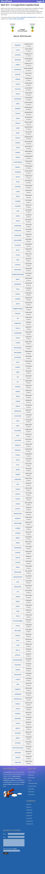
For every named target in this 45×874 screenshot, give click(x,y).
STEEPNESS (28, 293)
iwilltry (18, 372)
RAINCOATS (28, 434)
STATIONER (29, 415)
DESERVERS (28, 297)
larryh (17, 435)
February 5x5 (29, 812)
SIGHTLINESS (28, 49)
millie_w (18, 650)
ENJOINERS (28, 659)
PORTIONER (28, 356)
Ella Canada (18, 630)
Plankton (17, 152)
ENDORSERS (28, 278)
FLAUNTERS (28, 229)
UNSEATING (28, 234)
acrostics (5, 778)
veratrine (17, 498)
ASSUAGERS (28, 332)
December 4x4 (30, 821)
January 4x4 (29, 815)
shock (17, 362)
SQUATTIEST (28, 73)
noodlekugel (18, 694)
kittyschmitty (17, 586)
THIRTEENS (28, 717)
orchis (17, 50)
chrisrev (18, 176)
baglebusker (18, 323)
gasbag (18, 596)
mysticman (18, 54)
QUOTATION (28, 683)
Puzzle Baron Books (33, 783)
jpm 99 (18, 303)
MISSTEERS (28, 376)
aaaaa (17, 420)
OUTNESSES (28, 419)
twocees (18, 328)
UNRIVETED (28, 190)
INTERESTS (28, 610)
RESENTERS (28, 424)
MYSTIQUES (28, 200)
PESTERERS (28, 698)
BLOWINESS (28, 537)
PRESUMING (28, 566)
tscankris (17, 562)
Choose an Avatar (32, 786)
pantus (18, 606)
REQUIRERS (28, 195)
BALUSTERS (28, 571)
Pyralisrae (17, 313)
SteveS (18, 616)
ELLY (17, 464)
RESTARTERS (28, 141)
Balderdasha (17, 411)
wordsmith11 (17, 357)
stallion (18, 542)
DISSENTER (28, 385)
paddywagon (17, 225)
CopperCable (17, 235)
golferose (17, 655)
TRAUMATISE (28, 161)
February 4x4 (29, 810)
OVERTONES (28, 761)
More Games (31, 791)
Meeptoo (17, 167)
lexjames (17, 367)
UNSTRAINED (28, 185)
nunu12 (18, 337)
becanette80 (18, 430)
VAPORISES (28, 371)
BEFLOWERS (28, 502)
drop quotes (18, 778)
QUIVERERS (28, 210)
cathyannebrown (17, 577)
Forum (30, 780)
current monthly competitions (16, 19)
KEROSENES (28, 283)
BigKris (18, 538)
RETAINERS (28, 239)
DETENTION (28, 639)
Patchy (18, 567)
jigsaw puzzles (16, 776)
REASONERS (28, 244)
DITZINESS (28, 322)
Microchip (17, 89)
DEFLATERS (28, 463)
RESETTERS (28, 478)
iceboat (18, 625)
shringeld (17, 533)
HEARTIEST (28, 258)
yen (18, 381)
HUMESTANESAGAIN (17, 274)
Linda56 (18, 342)
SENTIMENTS (28, 180)
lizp (18, 377)
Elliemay (18, 123)
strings (18, 118)
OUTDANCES (28, 405)
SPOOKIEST (28, 746)
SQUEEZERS (28, 302)
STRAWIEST (28, 288)
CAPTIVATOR (28, 132)
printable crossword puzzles (13, 784)
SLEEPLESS (18, 479)
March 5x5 (29, 807)
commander (18, 752)
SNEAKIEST (28, 410)
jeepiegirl (17, 298)
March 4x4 (29, 804)
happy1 (18, 601)
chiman (18, 220)
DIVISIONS (28, 663)
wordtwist (12, 780)
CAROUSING (28, 551)
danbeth (18, 391)
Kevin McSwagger (17, 621)
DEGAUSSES (28, 488)
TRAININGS (29, 556)
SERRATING (28, 390)
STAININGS (28, 507)
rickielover (18, 386)
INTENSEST (28, 619)
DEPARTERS (28, 268)
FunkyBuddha (17, 333)
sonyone (17, 679)
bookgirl (18, 669)
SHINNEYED (28, 400)
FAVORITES (29, 215)
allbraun (18, 728)
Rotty (17, 259)
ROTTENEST (28, 219)
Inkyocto (17, 137)
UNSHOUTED (28, 444)
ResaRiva (17, 713)
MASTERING (28, 263)
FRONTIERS (28, 561)
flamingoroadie (18, 513)
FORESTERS (28, 249)
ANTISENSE (28, 366)
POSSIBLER (28, 756)
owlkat (18, 128)
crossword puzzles (7, 782)
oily (18, 591)
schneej (18, 723)
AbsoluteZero (17, 269)
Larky (17, 211)
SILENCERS (28, 741)
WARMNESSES (29, 136)
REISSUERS (28, 395)
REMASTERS (28, 341)
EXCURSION (28, 590)
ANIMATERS (28, 336)
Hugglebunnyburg (18, 308)
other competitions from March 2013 (26, 17)
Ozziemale (17, 743)
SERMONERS (28, 351)
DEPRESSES (28, 688)
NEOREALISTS (28, 44)
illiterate (18, 406)
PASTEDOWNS (28, 102)
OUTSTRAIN (28, 493)
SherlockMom (17, 352)
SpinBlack (17, 108)
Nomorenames (18, 347)
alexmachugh (17, 572)
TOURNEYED (28, 312)
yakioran (17, 494)
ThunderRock (17, 69)
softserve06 (18, 762)
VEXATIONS (28, 224)
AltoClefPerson (18, 699)
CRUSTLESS (28, 512)
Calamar (18, 157)
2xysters (18, 294)
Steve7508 (18, 206)
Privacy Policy (32, 794)
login (39, 1)
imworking (18, 186)
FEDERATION (28, 175)
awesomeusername (18, 747)
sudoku (20, 780)
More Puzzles (31, 789)
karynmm (17, 264)
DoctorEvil (18, 245)
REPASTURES (28, 122)
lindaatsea (17, 445)
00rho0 (18, 94)
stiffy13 (18, 396)
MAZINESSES (28, 78)
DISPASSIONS (28, 58)
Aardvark (17, 113)
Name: (4, 834)
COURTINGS (28, 346)
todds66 (18, 474)
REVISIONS (29, 468)
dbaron (18, 279)
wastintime (18, 518)
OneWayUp (18, 172)
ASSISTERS (28, 498)
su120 (17, 645)
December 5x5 (30, 823)
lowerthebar (18, 664)
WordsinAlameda (17, 660)
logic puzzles (11, 778)
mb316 (18, 196)
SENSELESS (28, 644)
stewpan (18, 489)
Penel (17, 640)
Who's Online (31, 777)
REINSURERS (28, 151)
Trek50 (18, 147)
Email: (4, 837)
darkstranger (17, 98)
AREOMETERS (28, 112)
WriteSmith (18, 59)
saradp (18, 191)
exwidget (17, 528)
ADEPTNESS (28, 585)
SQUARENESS (28, 127)
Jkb (18, 318)
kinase (18, 459)
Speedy (18, 216)
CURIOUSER (28, 527)
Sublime (18, 64)
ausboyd (17, 557)
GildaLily (17, 79)
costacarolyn (17, 230)
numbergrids (6, 780)
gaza (17, 582)
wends (18, 425)
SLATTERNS (28, 546)
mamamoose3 (17, 674)
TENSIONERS (28, 93)
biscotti (18, 84)
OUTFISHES (28, 458)
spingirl (18, 469)
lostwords (17, 74)
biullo (17, 611)
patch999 (17, 201)
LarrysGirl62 (18, 440)
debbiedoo (18, 450)
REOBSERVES (28, 107)
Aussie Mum (18, 416)
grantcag (17, 552)
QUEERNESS (28, 380)
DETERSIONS (28, 117)
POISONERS (28, 624)
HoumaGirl (18, 733)
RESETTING (28, 254)
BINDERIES (29, 722)
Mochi (17, 250)
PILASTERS (29, 693)
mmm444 (17, 757)
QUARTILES (28, 205)
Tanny (17, 289)
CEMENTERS (28, 429)
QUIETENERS (28, 83)
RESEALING (28, 732)
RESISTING (29, 634)
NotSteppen (18, 718)
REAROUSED (28, 361)
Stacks (18, 133)
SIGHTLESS (28, 532)
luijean (18, 103)
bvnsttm (18, 455)
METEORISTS (28, 146)
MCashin (17, 635)
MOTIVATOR (28, 439)
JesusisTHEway (18, 162)
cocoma (18, 255)
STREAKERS (28, 605)
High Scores (31, 775)
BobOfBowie (17, 284)
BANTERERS (28, 454)
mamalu (18, 708)
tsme (17, 484)
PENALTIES (29, 712)
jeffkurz (18, 738)
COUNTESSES (28, 171)
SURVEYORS (28, 702)
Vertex (17, 181)
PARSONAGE (28, 307)
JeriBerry (17, 142)
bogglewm (17, 689)
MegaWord (18, 45)
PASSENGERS (28, 166)
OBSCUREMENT (28, 68)
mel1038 (18, 401)
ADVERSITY (28, 654)
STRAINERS (28, 600)
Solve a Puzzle (32, 772)
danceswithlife (18, 240)
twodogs (17, 703)
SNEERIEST (28, 327)
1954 (17, 684)
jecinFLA (17, 508)
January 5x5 (29, 818)
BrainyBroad (17, 547)
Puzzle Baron (8, 772)
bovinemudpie (18, 523)
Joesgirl (18, 503)
